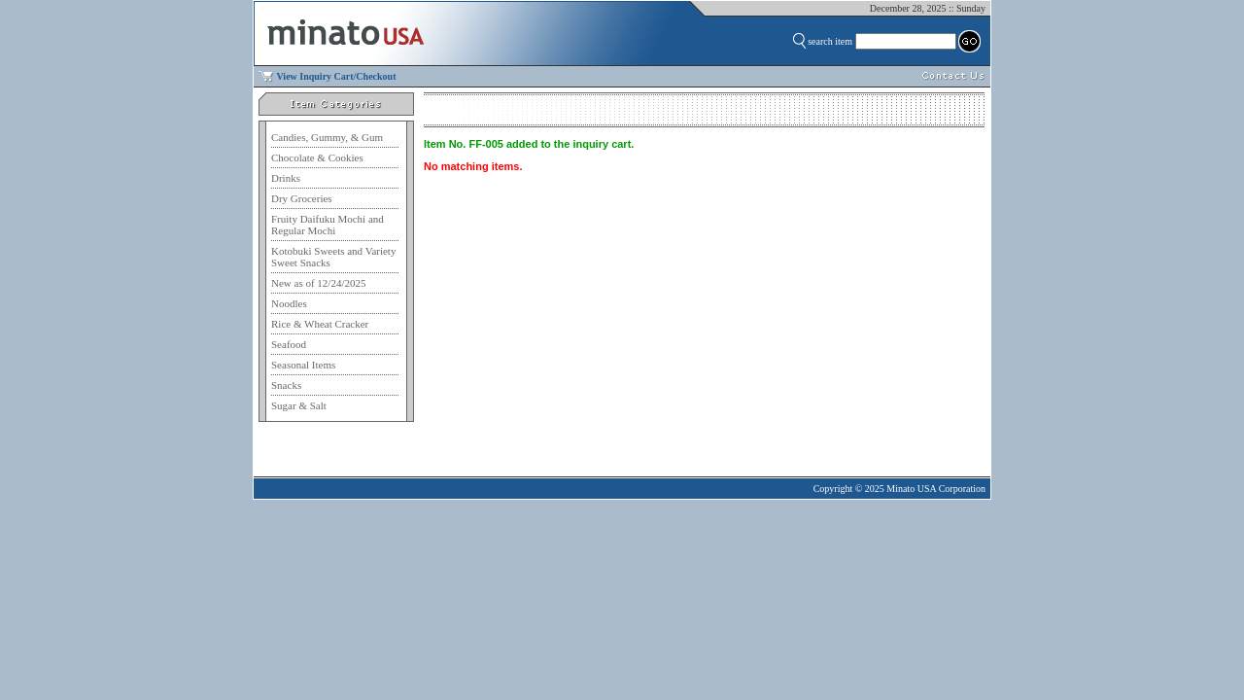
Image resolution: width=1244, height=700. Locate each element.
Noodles (289, 303)
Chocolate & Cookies (317, 157)
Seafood (288, 344)
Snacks (286, 385)
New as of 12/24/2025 (318, 283)
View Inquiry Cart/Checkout (337, 76)
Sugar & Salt (299, 405)
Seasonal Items (303, 364)
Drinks (285, 178)
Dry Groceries (301, 198)
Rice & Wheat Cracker (319, 324)
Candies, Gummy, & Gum (327, 137)
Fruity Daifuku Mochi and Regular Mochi (327, 224)
